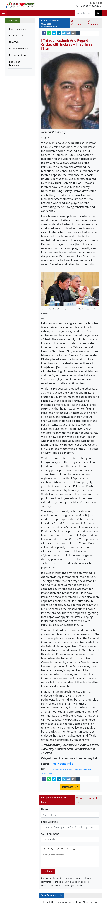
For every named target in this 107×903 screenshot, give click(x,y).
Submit (48, 871)
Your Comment (50, 834)
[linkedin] (59, 33)
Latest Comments (18, 48)
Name (44, 809)
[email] (73, 33)
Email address (49, 821)
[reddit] (68, 33)
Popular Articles (17, 55)
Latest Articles (16, 35)
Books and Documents (15, 63)
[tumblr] (78, 33)
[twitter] (54, 33)
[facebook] (44, 33)
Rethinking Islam (17, 28)
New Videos (15, 42)
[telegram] (64, 33)
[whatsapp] (49, 33)
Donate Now (70, 786)
